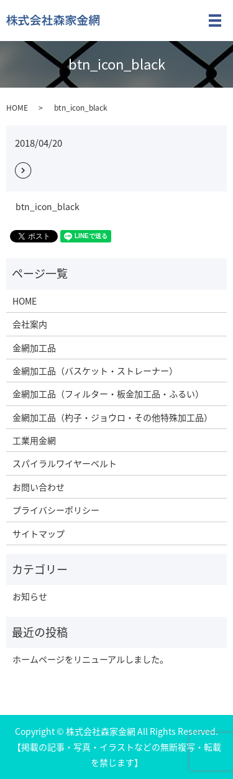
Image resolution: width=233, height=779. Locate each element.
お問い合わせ (38, 487)
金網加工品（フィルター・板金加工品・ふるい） (108, 393)
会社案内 (29, 324)
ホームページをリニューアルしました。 (90, 659)
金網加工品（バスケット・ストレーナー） (95, 370)
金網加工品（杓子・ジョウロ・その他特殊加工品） (112, 417)
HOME (17, 107)
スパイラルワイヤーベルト (64, 463)
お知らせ (29, 596)
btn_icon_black (48, 207)
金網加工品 (34, 347)
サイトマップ (38, 533)
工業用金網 (34, 440)
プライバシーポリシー (55, 510)
